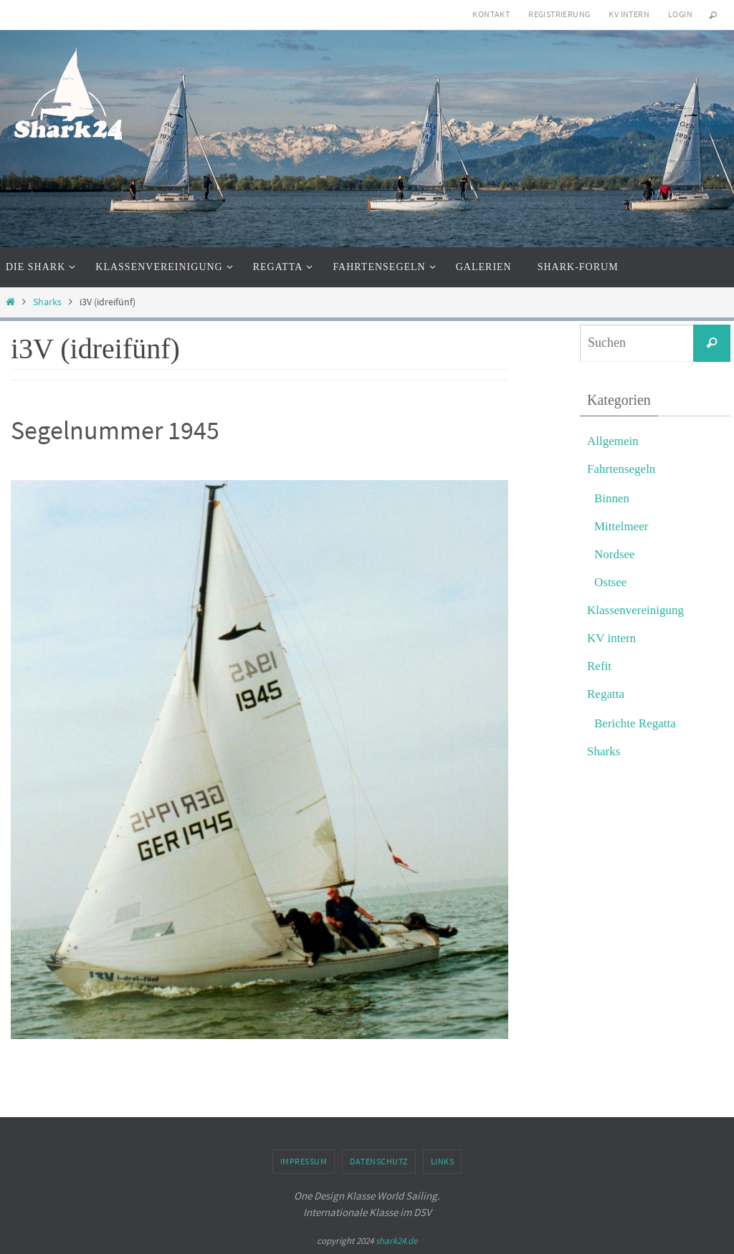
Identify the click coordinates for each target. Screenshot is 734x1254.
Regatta (605, 694)
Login (680, 14)
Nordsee (614, 554)
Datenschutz (379, 1161)
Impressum (304, 1161)
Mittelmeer (621, 526)
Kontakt (491, 14)
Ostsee (610, 582)
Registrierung (559, 14)
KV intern (629, 14)
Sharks (47, 302)
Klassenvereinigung (635, 610)
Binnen (611, 498)
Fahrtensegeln (621, 469)
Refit (599, 666)
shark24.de (396, 1241)
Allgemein (613, 441)
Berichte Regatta (635, 723)
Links (442, 1161)
